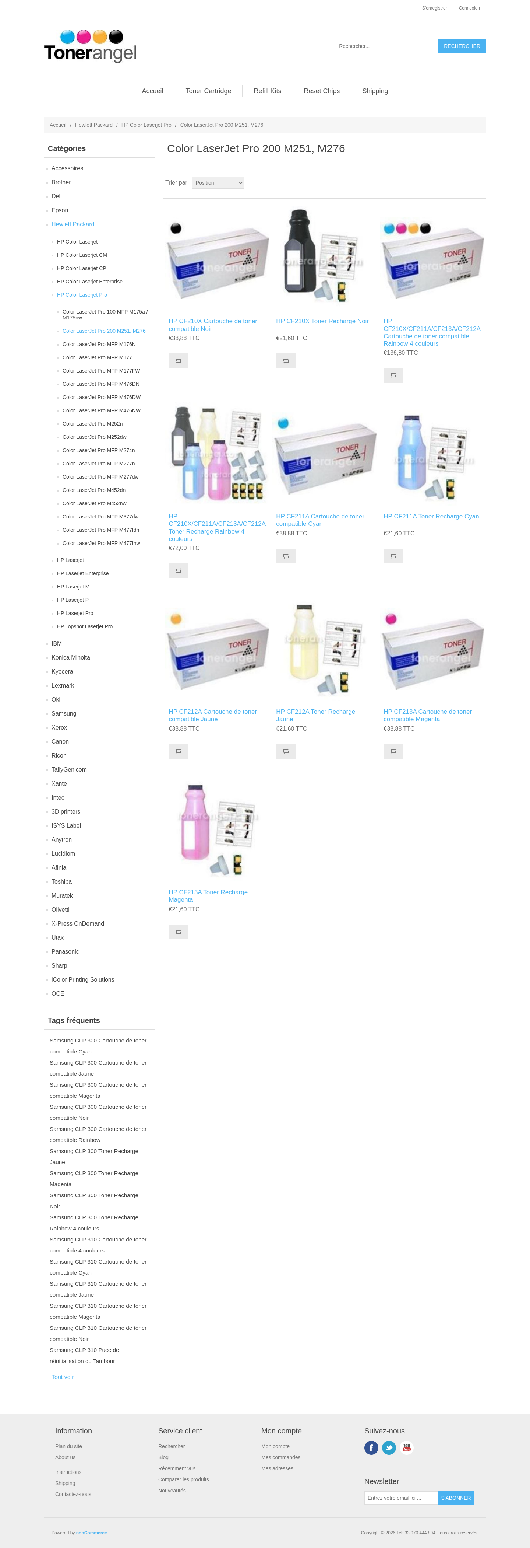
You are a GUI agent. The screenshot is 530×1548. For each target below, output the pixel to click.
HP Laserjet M (73, 587)
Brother (61, 182)
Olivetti (61, 909)
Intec (58, 797)
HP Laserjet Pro (75, 613)
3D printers (66, 811)
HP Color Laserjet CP (81, 268)
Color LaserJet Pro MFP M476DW (102, 397)
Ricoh (59, 755)
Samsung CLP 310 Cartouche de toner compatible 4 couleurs (98, 1245)
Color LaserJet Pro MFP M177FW (101, 371)
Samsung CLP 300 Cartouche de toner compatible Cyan (98, 1046)
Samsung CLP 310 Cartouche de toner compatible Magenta (98, 1311)
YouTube (407, 1448)
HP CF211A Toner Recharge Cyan (431, 516)
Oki (56, 699)
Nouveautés (172, 1490)
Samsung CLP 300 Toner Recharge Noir (94, 1200)
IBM (57, 643)
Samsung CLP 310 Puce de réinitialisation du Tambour (84, 1355)
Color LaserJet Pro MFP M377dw (101, 517)
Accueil (152, 91)
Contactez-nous (73, 1494)
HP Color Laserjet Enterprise (90, 281)
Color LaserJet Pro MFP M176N (99, 344)
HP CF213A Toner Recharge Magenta (208, 896)
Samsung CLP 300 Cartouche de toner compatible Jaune (98, 1068)
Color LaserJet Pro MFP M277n (99, 464)
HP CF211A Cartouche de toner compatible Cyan (320, 520)
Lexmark (63, 685)
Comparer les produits (183, 1479)
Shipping (375, 91)
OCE (58, 993)
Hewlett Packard (94, 125)
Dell (57, 196)
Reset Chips (322, 91)
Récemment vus (176, 1468)
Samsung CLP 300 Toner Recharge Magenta (94, 1178)
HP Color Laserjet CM (82, 255)
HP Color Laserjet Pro (146, 125)
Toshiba (62, 881)
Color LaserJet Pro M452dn (94, 490)
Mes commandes (281, 1457)
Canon (60, 741)
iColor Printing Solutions (83, 979)
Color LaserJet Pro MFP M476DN (101, 384)
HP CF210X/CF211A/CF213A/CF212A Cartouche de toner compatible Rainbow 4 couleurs (432, 332)
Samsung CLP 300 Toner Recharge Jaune (94, 1156)
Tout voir (63, 1377)
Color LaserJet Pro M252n (93, 424)
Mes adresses (277, 1468)
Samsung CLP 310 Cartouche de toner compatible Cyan (98, 1267)
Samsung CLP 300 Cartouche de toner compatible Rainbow (98, 1134)
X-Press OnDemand (78, 923)
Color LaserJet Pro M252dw (95, 437)
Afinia (59, 867)
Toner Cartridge (208, 91)
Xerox (59, 727)
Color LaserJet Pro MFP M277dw (101, 477)
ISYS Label (66, 825)
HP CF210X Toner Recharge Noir (322, 321)
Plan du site (68, 1446)
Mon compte (275, 1446)
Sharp (59, 965)
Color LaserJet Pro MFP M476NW (102, 410)
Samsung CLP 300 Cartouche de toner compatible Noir (98, 1112)
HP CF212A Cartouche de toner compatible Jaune (213, 715)
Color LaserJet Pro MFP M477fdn (101, 530)
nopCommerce (91, 1532)
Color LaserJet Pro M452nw (95, 503)
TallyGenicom (69, 769)
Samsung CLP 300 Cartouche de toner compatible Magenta (98, 1090)
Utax (58, 937)
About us (65, 1457)
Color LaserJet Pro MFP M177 (97, 357)
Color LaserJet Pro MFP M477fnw (101, 543)
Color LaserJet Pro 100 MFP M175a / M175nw (105, 315)
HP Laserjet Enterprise (83, 573)
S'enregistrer (434, 8)
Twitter (389, 1448)
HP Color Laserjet (77, 242)
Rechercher (171, 1446)
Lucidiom (63, 853)
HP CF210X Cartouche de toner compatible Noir (213, 325)
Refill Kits (267, 91)
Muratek (62, 895)
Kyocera (62, 671)
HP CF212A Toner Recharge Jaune (315, 715)
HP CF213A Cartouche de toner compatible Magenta (428, 715)
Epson (60, 210)
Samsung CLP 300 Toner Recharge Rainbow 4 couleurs (94, 1222)
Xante (59, 783)
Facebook (371, 1448)
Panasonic (65, 951)
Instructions (68, 1472)
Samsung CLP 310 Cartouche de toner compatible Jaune (98, 1289)
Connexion (469, 8)
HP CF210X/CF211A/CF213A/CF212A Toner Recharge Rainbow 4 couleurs (217, 527)
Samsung (64, 713)
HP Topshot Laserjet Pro (85, 626)
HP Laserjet (70, 560)
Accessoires (67, 168)
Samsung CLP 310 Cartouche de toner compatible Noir (98, 1333)
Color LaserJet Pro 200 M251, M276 (104, 331)
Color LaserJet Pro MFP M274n (99, 450)
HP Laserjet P (73, 600)
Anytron (62, 839)
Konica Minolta (71, 657)
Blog (163, 1457)
